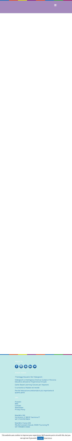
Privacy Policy (20, 409)
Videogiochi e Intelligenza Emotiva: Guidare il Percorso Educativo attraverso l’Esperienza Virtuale (35, 381)
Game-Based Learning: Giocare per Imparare (32, 385)
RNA (16, 404)
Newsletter (19, 407)
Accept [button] (40, 438)
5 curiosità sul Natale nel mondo (27, 388)
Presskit (18, 402)
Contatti (18, 406)
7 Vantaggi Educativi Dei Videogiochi (28, 377)
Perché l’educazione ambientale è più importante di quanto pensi (34, 391)
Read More (48, 438)
